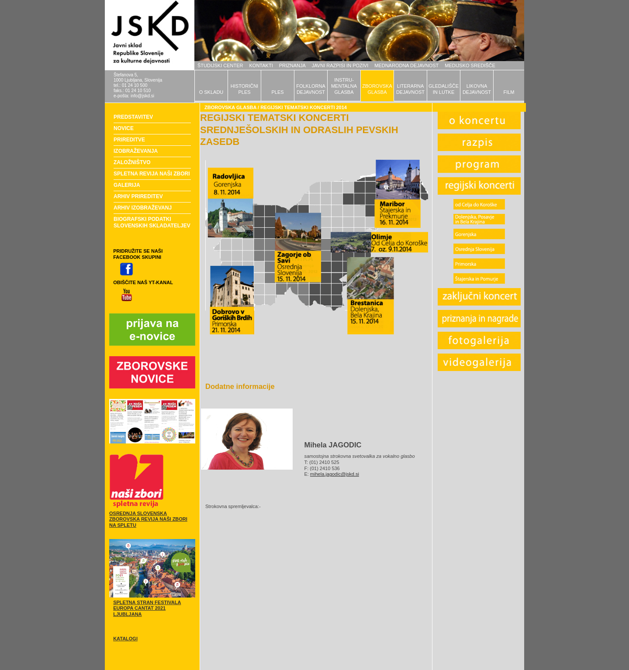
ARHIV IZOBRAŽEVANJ (143, 208)
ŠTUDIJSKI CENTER (220, 65)
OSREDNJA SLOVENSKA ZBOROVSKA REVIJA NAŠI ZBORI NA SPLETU (148, 519)
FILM (508, 92)
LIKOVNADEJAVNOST (477, 89)
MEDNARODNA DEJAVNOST (406, 65)
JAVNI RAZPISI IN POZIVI (340, 65)
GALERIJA (127, 185)
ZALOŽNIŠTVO (132, 162)
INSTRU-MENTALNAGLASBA (344, 86)
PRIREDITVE (129, 140)
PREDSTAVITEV (133, 117)
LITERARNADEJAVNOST (410, 89)
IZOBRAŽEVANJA (136, 151)
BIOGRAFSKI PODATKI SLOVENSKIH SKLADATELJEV (152, 222)
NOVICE (124, 128)
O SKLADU (211, 92)
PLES (277, 92)
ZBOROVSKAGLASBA (377, 89)
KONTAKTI (261, 65)
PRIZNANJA (292, 65)
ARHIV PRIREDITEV (138, 196)
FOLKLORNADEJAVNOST (310, 89)
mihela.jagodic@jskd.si (334, 474)
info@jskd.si (142, 95)
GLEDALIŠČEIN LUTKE (444, 89)
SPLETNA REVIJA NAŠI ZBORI (152, 174)
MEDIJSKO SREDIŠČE (470, 65)
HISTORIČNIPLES (244, 89)
